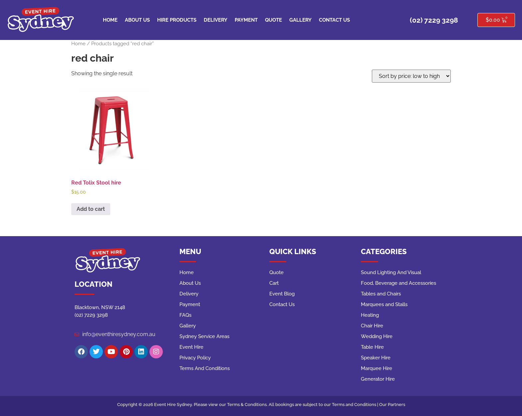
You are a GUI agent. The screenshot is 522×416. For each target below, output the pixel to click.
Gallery (300, 20)
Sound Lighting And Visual (391, 272)
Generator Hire (378, 379)
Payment (246, 20)
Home (110, 20)
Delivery (215, 20)
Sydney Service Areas (204, 336)
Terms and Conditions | (355, 404)
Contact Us (334, 20)
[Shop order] (411, 76)
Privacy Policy (195, 358)
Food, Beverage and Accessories (398, 283)
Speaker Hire (376, 358)
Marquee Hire (376, 368)
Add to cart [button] (91, 209)
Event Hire (191, 347)
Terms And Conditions (204, 368)
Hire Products (176, 20)
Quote (273, 20)
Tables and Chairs (381, 294)
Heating (370, 315)
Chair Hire (372, 326)
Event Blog (282, 294)
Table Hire (372, 347)
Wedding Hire (376, 336)
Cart (274, 283)
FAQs (185, 315)
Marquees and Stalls (384, 304)
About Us (137, 20)
